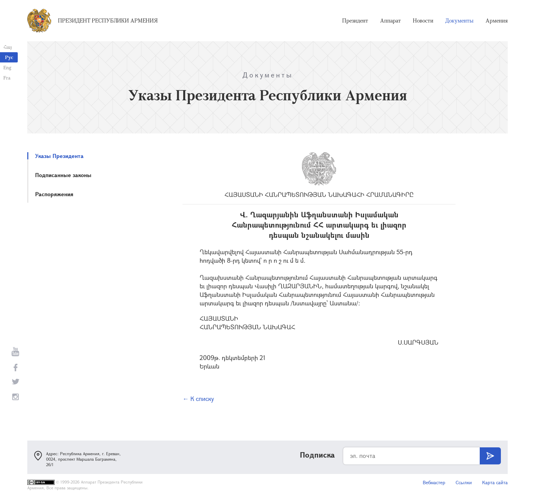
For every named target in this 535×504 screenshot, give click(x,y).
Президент (355, 20)
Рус (9, 57)
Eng (7, 67)
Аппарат (390, 20)
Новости (423, 20)
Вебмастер (434, 482)
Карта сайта (495, 482)
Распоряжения (54, 194)
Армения (497, 20)
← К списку (198, 398)
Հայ (7, 47)
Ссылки (464, 482)
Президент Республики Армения (108, 20)
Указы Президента (59, 155)
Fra (7, 77)
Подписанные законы (63, 174)
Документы (459, 20)
